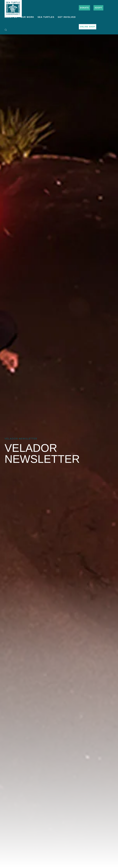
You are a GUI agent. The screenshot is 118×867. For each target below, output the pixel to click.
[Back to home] (13, 7)
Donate (84, 8)
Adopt (98, 8)
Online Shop (87, 27)
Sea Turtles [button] (46, 17)
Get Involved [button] (67, 17)
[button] (6, 29)
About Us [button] (11, 17)
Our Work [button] (27, 17)
